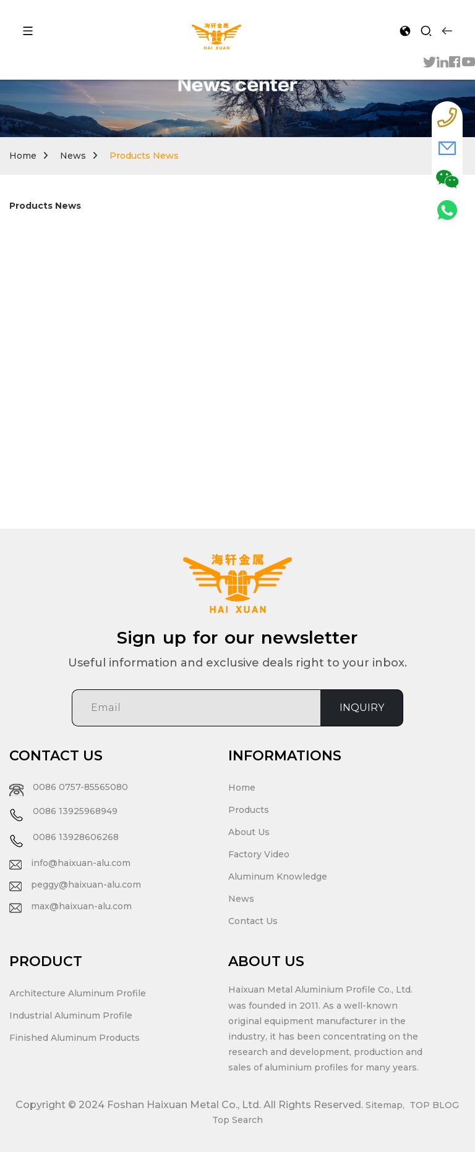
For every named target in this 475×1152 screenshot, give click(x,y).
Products (248, 809)
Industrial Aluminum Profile (70, 1015)
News (73, 155)
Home (22, 155)
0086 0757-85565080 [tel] (80, 787)
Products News (144, 155)
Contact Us (253, 921)
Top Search (237, 1119)
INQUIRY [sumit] (348, 708)
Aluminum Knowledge (277, 876)
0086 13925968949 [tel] (75, 811)
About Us (249, 832)
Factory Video (258, 854)
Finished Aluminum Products (74, 1037)
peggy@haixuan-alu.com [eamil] (86, 884)
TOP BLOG (433, 1105)
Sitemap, (386, 1105)
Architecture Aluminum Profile (77, 993)
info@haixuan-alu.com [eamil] (81, 862)
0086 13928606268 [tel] (76, 837)
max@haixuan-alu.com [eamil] (81, 906)
